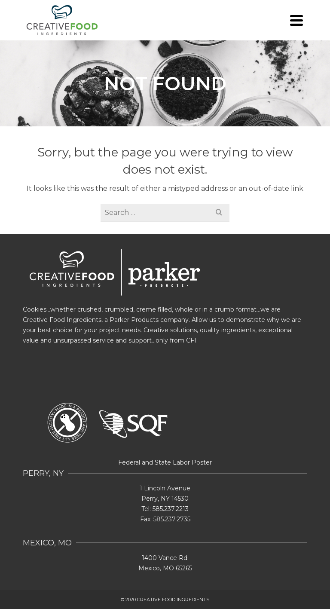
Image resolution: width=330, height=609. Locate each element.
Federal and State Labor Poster (165, 462)
